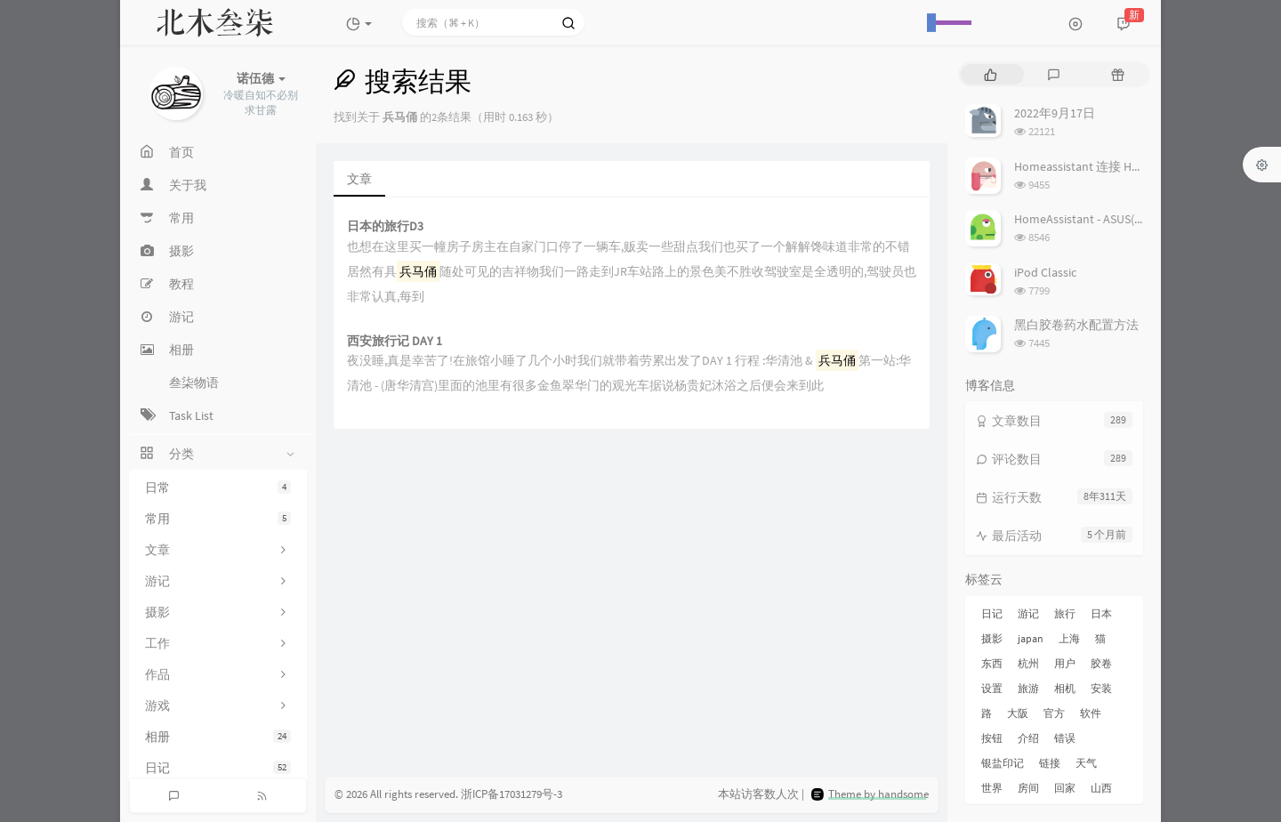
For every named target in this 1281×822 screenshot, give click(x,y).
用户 (1065, 663)
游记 (1028, 613)
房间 (1028, 787)
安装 (1101, 688)
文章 (359, 179)
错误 (1065, 738)
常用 (218, 519)
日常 (218, 488)
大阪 (1017, 713)
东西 (992, 663)
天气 (1086, 763)
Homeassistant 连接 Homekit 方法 (1105, 166)
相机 (1065, 688)
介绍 (1028, 738)
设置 (992, 688)
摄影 (992, 638)
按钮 (992, 738)
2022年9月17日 (1054, 113)
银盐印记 (1002, 763)
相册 (218, 737)
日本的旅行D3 (385, 226)
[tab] (990, 74)
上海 (1069, 638)
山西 (1101, 787)
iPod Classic (1045, 272)
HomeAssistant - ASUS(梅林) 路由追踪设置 (1127, 219)
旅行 (1065, 613)
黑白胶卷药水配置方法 (1076, 325)
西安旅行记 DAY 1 (394, 341)
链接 (1049, 763)
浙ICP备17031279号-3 (511, 794)
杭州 (1028, 663)
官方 (1054, 713)
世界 (992, 787)
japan (1030, 638)
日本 (1101, 613)
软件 (1090, 713)
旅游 (1028, 688)
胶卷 (1101, 663)
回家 (1065, 787)
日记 (218, 768)
